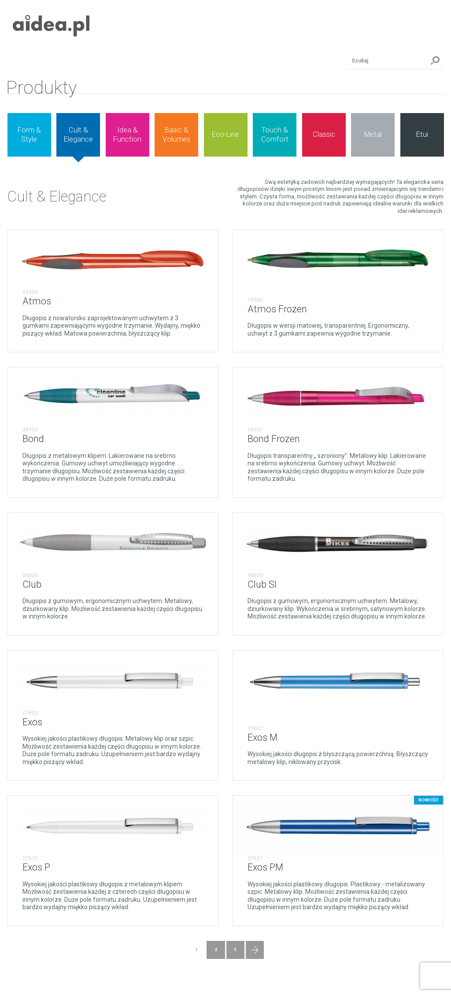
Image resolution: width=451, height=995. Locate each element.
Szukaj (435, 61)
